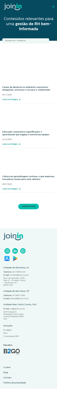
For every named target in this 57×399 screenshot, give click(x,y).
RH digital (7, 330)
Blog (5, 373)
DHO (5, 333)
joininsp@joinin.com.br (19, 299)
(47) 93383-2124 (18, 272)
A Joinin (7, 367)
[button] (28, 206)
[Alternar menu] (52, 7)
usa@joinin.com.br (17, 309)
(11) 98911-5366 (18, 295)
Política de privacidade (14, 383)
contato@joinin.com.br (19, 275)
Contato (7, 378)
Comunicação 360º (11, 336)
